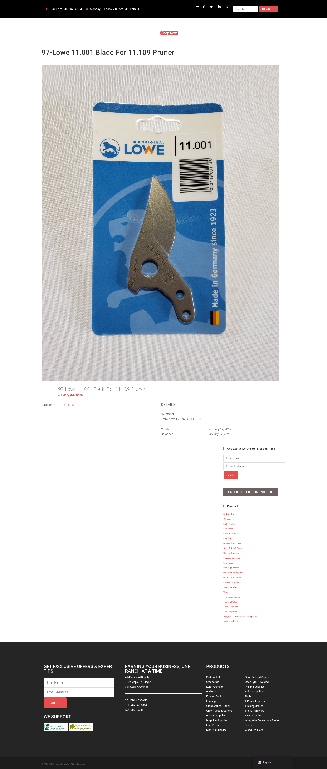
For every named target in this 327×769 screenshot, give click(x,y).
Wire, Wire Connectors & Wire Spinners (240, 614)
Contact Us (211, 33)
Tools (225, 590)
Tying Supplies (230, 610)
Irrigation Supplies (231, 556)
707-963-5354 (73, 9)
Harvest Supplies (231, 551)
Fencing (227, 537)
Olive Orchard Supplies (233, 571)
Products (147, 33)
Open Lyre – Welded (232, 576)
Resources (192, 33)
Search (268, 9)
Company (129, 33)
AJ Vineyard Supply (70, 395)
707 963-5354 (139, 703)
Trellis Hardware (230, 605)
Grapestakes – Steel (232, 542)
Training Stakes (230, 600)
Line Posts (228, 561)
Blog (228, 33)
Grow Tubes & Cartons (233, 546)
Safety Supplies (230, 585)
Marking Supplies (231, 566)
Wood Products (230, 619)
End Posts (228, 527)
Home (113, 33)
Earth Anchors (229, 522)
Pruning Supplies (69, 404)
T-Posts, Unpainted (231, 595)
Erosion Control (230, 532)
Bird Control (228, 512)
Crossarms (228, 517)
